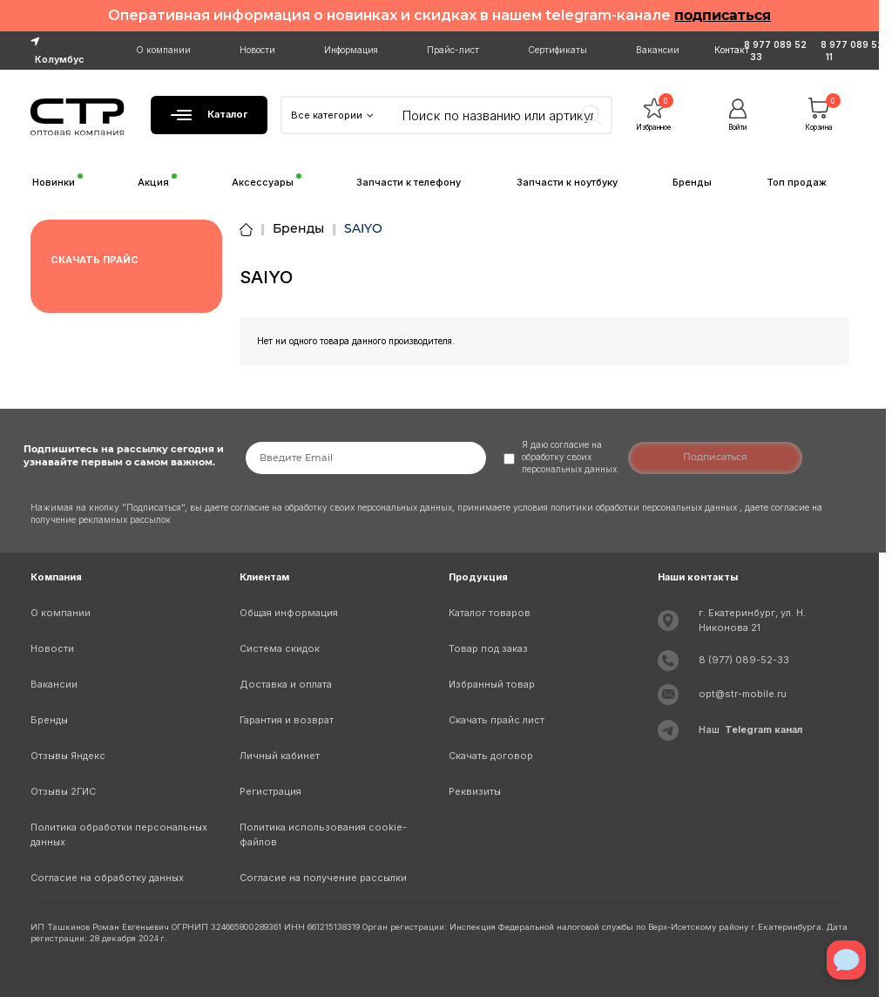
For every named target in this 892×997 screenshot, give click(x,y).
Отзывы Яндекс (67, 755)
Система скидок (280, 648)
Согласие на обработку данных (107, 878)
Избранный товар (492, 684)
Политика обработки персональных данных (118, 834)
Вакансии (657, 49)
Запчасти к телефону (408, 182)
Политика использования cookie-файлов (323, 834)
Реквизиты (475, 791)
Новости (257, 49)
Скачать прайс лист (496, 720)
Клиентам (264, 577)
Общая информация (289, 613)
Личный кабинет (280, 755)
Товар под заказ (488, 648)
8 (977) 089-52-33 (744, 660)
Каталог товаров (489, 613)
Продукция (478, 577)
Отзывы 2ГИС (63, 791)
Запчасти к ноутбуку (567, 182)
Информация (351, 49)
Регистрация (270, 791)
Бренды (692, 182)
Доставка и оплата (286, 684)
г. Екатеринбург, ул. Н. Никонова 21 (752, 620)
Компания (56, 577)
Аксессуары (263, 182)
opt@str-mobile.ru (743, 694)
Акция (153, 182)
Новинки (53, 182)
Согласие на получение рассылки (323, 878)
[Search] (498, 115)
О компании (163, 49)
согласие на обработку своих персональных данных (341, 507)
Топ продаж (797, 182)
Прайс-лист (453, 49)
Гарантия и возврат (287, 720)
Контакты (735, 49)
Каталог (209, 114)
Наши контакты (698, 577)
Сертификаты (557, 49)
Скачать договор (491, 755)
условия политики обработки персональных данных (626, 507)
